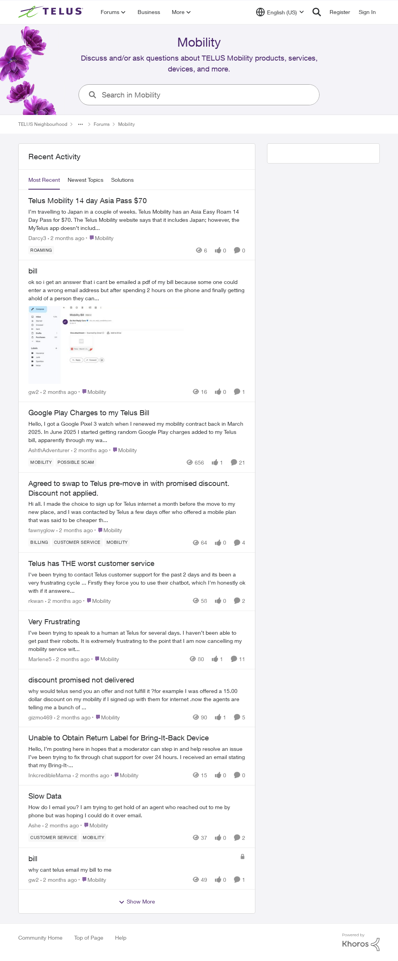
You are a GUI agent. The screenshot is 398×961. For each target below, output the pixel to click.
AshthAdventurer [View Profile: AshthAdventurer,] (49, 450)
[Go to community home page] (51, 12)
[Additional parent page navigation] (80, 124)
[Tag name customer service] (77, 542)
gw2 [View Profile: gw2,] (33, 391)
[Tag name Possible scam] (76, 462)
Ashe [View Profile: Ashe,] (34, 825)
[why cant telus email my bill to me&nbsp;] (132, 869)
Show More (137, 901)
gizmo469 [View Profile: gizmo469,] (40, 717)
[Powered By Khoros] (361, 942)
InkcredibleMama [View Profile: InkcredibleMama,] (49, 775)
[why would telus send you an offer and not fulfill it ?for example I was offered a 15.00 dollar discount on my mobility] (136, 698)
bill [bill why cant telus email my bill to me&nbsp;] (32, 858)
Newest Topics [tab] (85, 179)
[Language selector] (280, 12)
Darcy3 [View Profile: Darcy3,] (37, 237)
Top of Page (88, 937)
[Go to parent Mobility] (99, 237)
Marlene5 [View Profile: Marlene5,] (40, 659)
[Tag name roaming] (41, 249)
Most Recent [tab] (44, 179)
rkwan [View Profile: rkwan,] (36, 600)
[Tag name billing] (39, 542)
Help (120, 937)
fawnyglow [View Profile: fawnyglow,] (41, 530)
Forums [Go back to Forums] (102, 124)
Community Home (40, 937)
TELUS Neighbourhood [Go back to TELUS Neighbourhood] (42, 124)
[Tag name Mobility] (41, 462)
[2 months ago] (66, 237)
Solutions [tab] (122, 179)
